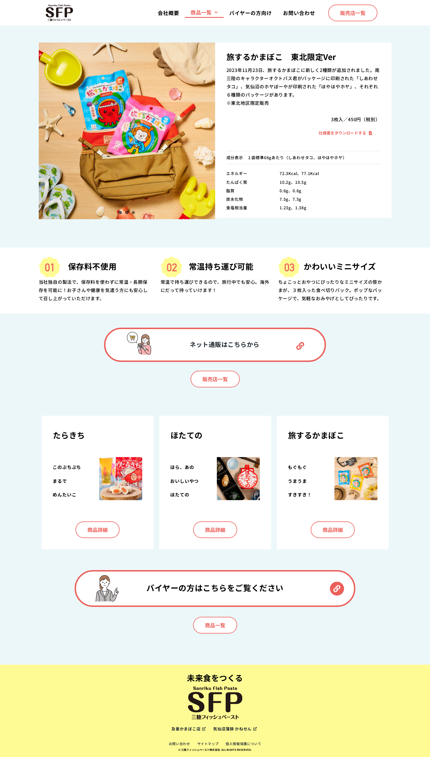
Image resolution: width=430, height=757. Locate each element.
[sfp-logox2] (59, 6)
